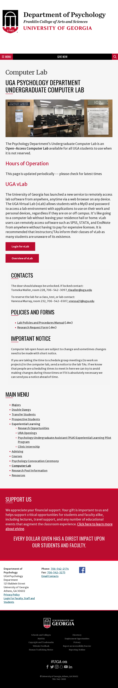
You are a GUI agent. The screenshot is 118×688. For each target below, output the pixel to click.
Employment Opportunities (77, 638)
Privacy (77, 642)
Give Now (62, 57)
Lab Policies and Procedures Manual (40, 322)
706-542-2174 (60, 568)
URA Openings (27, 433)
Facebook (82, 570)
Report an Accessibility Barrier (77, 646)
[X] (52, 667)
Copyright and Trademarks (41, 642)
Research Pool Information (29, 470)
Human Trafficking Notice (41, 650)
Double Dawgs (21, 409)
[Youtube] (66, 667)
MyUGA (41, 638)
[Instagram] (57, 667)
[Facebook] (47, 667)
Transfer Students (24, 414)
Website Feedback (41, 646)
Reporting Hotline (77, 650)
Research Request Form (32, 327)
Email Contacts (50, 576)
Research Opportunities (33, 428)
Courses (17, 456)
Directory (77, 635)
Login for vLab (20, 246)
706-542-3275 (56, 572)
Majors (16, 405)
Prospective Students (26, 419)
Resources (18, 475)
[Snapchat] (61, 667)
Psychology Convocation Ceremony (35, 461)
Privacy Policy (12, 594)
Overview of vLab (22, 258)
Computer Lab (21, 466)
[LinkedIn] (70, 667)
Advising (17, 451)
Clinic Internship (29, 446)
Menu (6, 57)
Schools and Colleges (41, 635)
